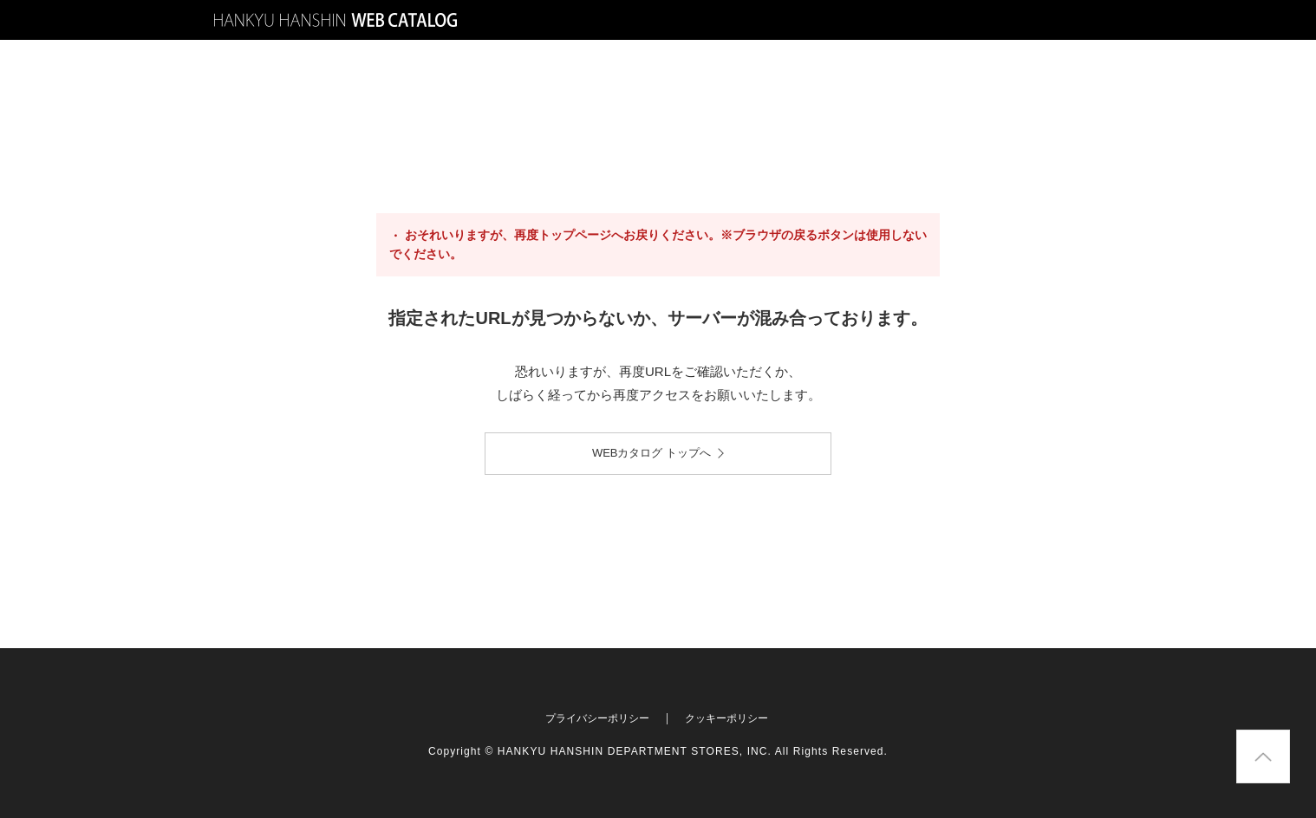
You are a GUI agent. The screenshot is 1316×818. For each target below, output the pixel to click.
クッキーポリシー (726, 718)
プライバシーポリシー (597, 718)
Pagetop (1289, 736)
